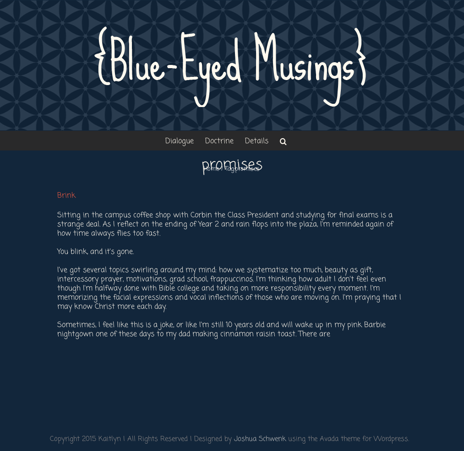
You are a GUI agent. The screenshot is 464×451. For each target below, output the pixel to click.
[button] (283, 140)
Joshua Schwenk (260, 439)
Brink (66, 195)
